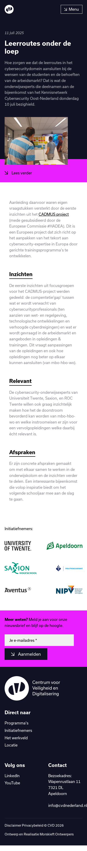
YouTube (12, 783)
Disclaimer (13, 825)
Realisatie (32, 834)
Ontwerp (12, 834)
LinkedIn (12, 775)
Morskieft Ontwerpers (57, 834)
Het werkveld (16, 738)
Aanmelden (29, 654)
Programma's (16, 723)
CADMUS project (54, 214)
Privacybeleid (32, 825)
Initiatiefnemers (18, 730)
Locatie (11, 745)
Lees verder (21, 173)
